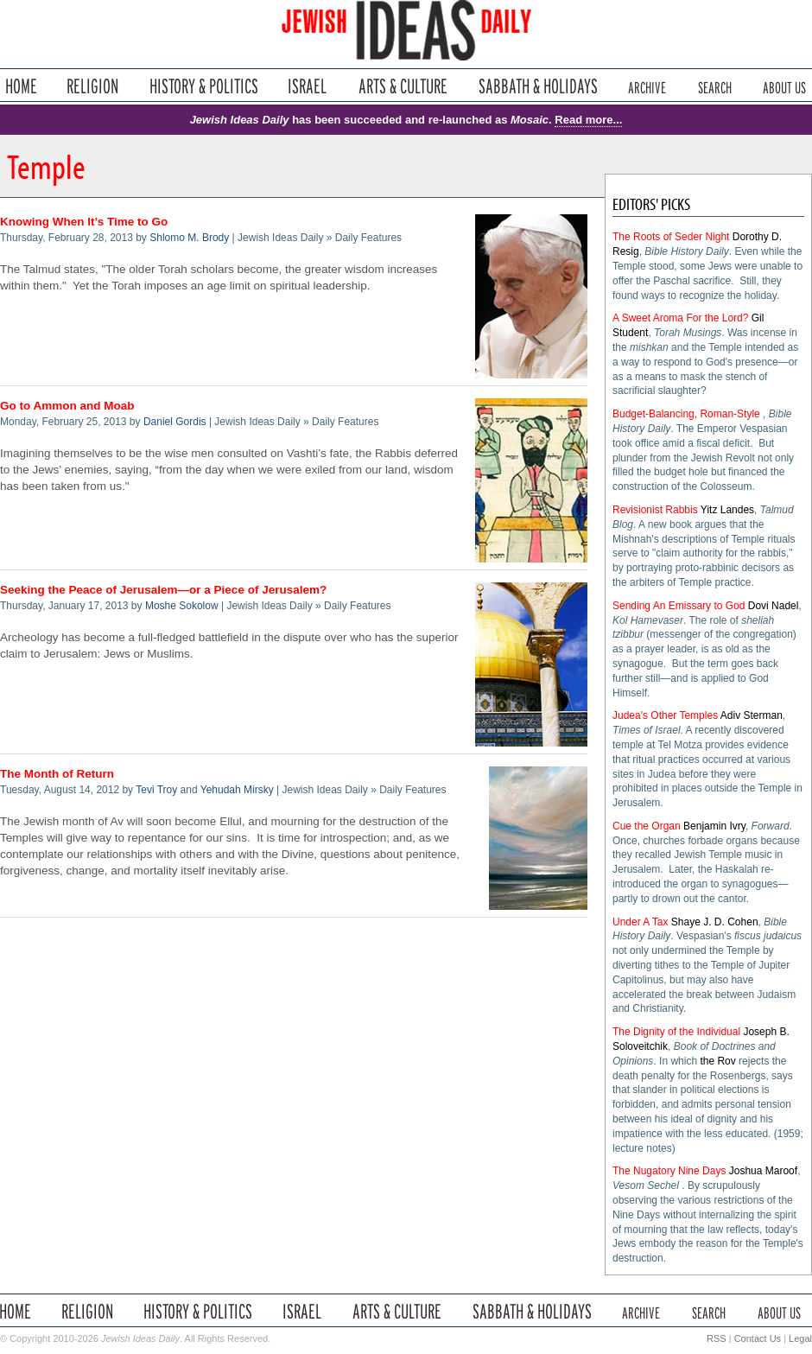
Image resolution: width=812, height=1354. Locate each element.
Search (715, 86)
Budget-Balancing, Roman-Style (686, 414)
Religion (92, 86)
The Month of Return (57, 773)
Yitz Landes (727, 510)
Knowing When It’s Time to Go (84, 221)
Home (21, 86)
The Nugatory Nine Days (669, 1171)
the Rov (717, 1061)
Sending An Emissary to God (678, 606)
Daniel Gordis (174, 422)
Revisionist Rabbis (655, 510)
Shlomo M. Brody (189, 238)
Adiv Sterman (751, 715)
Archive (647, 86)
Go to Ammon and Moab (67, 405)
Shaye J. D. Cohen (714, 922)
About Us (784, 86)
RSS (716, 1338)
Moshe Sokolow (182, 606)
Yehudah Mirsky (237, 790)
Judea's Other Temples (665, 715)
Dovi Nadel (773, 606)
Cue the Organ (646, 826)
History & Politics (203, 86)
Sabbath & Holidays (538, 86)
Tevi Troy (156, 790)
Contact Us (757, 1338)
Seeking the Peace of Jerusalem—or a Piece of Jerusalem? (163, 589)
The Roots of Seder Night (670, 237)
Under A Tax (640, 922)
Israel (308, 86)
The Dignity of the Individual (676, 1032)
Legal (800, 1338)
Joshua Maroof (763, 1171)
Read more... (588, 119)
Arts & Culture (402, 86)
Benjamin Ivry (714, 826)
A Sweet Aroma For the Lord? (680, 318)
